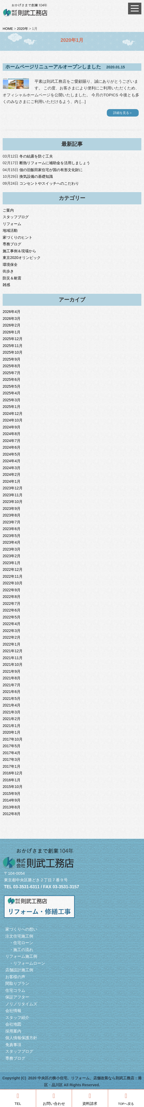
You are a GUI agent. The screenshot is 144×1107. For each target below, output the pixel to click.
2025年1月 (11, 406)
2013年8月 (11, 807)
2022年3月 (11, 631)
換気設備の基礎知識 (36, 176)
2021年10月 (13, 664)
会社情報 (13, 1010)
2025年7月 (11, 373)
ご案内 (8, 210)
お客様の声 (15, 976)
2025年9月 (11, 359)
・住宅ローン (19, 942)
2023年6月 (11, 529)
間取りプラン (17, 983)
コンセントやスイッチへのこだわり (49, 183)
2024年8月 (11, 434)
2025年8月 (11, 366)
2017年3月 (11, 759)
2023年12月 (13, 488)
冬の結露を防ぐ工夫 (36, 156)
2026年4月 (11, 311)
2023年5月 (11, 536)
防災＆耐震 (12, 278)
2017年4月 (11, 753)
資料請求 (89, 1099)
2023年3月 (11, 549)
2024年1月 (11, 481)
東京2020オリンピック (22, 257)
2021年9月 (11, 671)
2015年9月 (11, 793)
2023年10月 (13, 501)
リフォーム (12, 224)
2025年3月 (11, 400)
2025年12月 (13, 339)
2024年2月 (11, 474)
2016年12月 (13, 773)
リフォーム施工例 (21, 956)
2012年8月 (11, 814)
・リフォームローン (25, 963)
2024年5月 (11, 454)
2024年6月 (11, 447)
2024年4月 (11, 461)
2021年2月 (11, 719)
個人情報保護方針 (21, 1037)
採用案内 (13, 1031)
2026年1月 (11, 332)
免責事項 (13, 1044)
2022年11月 (13, 576)
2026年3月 (11, 318)
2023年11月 (13, 495)
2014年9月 (11, 800)
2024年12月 (13, 413)
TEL (18, 1099)
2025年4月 (11, 393)
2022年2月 (11, 637)
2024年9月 (11, 427)
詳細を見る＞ (122, 113)
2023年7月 (11, 522)
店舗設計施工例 (19, 970)
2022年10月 (13, 583)
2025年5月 (11, 386)
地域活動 (10, 230)
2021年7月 (11, 685)
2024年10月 (13, 420)
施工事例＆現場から (19, 251)
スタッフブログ (16, 217)
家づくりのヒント (17, 237)
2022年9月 (11, 590)
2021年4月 (11, 705)
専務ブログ (12, 244)
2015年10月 (13, 786)
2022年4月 (11, 624)
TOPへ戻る (126, 1099)
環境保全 (10, 264)
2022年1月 (11, 644)
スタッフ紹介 (17, 1017)
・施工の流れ (19, 949)
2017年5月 (11, 746)
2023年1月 (11, 563)
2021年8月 (11, 678)
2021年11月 (13, 658)
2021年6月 (11, 691)
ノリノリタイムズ (21, 1004)
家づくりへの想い (21, 929)
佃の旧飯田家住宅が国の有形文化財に (51, 170)
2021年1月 (11, 726)
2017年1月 (11, 766)
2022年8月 (11, 596)
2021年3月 (11, 712)
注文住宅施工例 (19, 936)
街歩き (8, 271)
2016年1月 (11, 780)
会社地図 (13, 1024)
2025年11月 (13, 346)
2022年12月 (13, 569)
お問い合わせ (54, 1099)
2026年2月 (11, 325)
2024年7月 (11, 441)
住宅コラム (15, 990)
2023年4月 (11, 542)
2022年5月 (11, 617)
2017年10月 (13, 739)
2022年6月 (11, 610)
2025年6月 (11, 379)
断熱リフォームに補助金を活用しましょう (54, 163)
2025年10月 (13, 352)
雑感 (6, 285)
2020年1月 (11, 732)
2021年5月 (11, 698)
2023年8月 (11, 515)
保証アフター (17, 997)
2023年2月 (11, 556)
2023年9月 (11, 508)
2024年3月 (11, 468)
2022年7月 (11, 603)
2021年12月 (13, 651)
